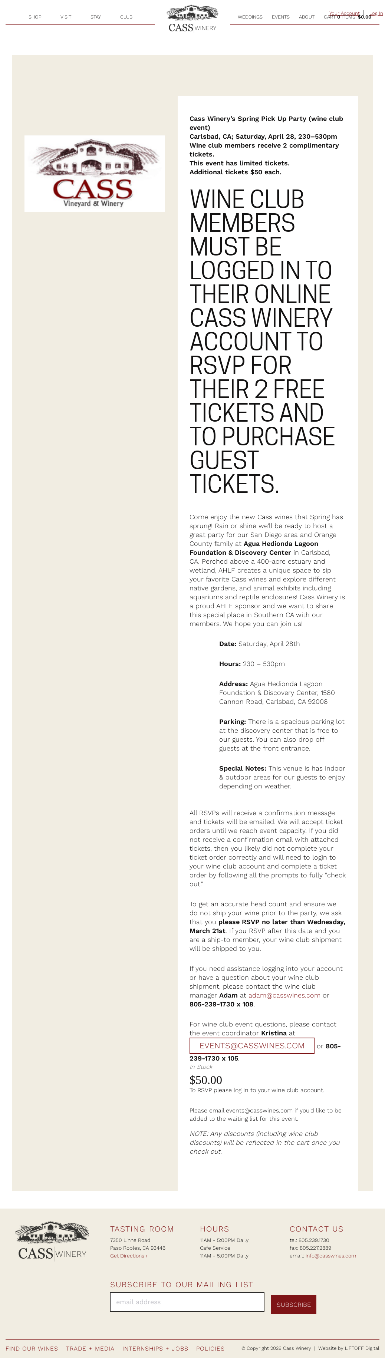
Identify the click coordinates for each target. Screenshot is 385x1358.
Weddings (250, 17)
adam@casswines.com (284, 995)
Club (126, 17)
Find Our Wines (32, 1348)
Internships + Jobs (155, 1348)
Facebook (332, 1300)
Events (281, 17)
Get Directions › (128, 1256)
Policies (210, 1348)
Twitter (372, 1300)
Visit (65, 17)
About (307, 17)
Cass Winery (192, 19)
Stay (96, 17)
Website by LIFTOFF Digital (348, 1348)
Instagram (346, 1300)
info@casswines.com (331, 1256)
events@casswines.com (252, 1046)
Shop (35, 17)
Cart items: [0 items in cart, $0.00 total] (347, 17)
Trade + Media (90, 1348)
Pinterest (359, 1300)
